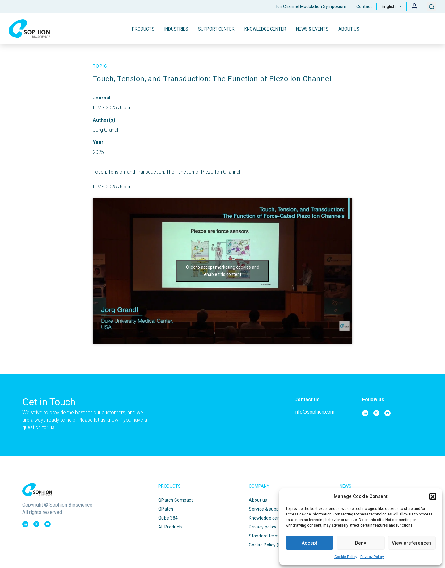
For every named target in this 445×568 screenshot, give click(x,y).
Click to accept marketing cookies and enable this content (222, 271)
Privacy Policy (372, 557)
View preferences (411, 543)
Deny (360, 543)
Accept (309, 543)
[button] (433, 496)
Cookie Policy (345, 557)
